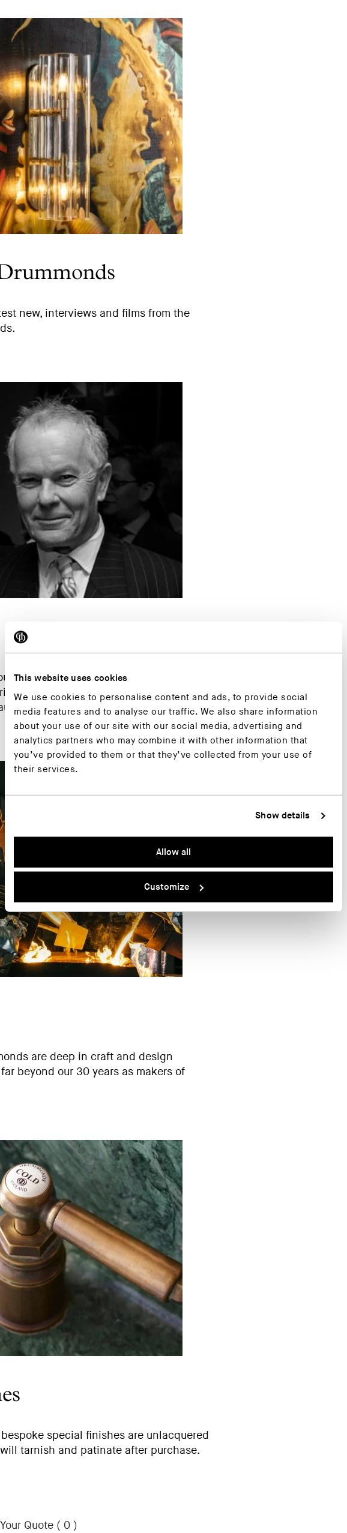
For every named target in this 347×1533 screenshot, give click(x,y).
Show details (282, 815)
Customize (174, 887)
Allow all (173, 851)
